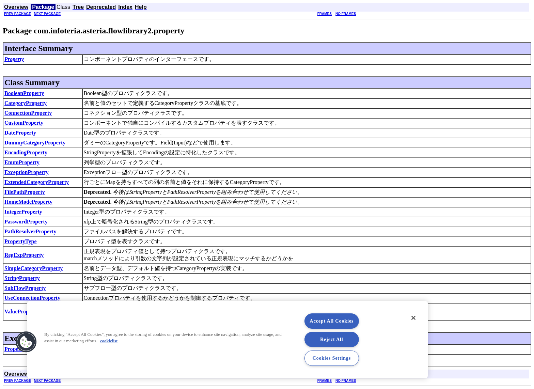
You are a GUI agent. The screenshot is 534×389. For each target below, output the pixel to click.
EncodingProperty (25, 152)
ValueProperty (21, 311)
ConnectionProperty (28, 113)
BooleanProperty (24, 93)
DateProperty (20, 133)
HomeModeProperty (28, 202)
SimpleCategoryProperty (33, 268)
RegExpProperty (24, 255)
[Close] (413, 317)
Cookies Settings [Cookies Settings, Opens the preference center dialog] (331, 358)
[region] (227, 339)
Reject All (331, 339)
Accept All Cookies (332, 321)
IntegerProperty (23, 212)
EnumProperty (22, 162)
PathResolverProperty (30, 231)
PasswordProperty (26, 221)
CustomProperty (23, 123)
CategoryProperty (25, 103)
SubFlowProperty (25, 288)
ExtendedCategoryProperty (36, 182)
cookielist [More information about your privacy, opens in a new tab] (108, 341)
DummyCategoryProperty (34, 142)
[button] (26, 342)
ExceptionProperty (26, 172)
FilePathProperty (24, 192)
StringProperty (22, 278)
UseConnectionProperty (32, 298)
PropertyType (20, 241)
